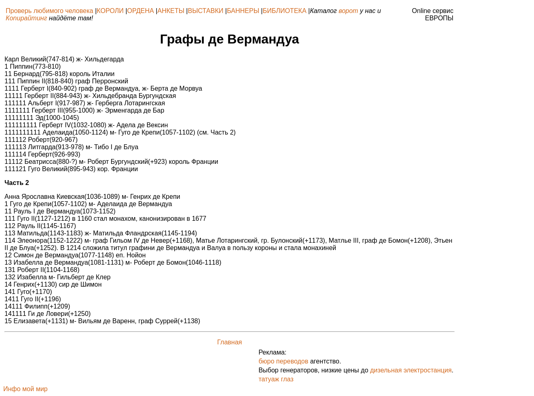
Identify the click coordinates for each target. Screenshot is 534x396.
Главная (229, 342)
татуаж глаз (275, 379)
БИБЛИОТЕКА (284, 10)
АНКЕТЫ (171, 10)
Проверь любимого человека (49, 10)
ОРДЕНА (140, 10)
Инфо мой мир (25, 388)
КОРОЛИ (110, 10)
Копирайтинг (26, 18)
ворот (348, 10)
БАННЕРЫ (243, 10)
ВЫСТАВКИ (205, 10)
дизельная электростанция (410, 370)
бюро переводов (283, 361)
